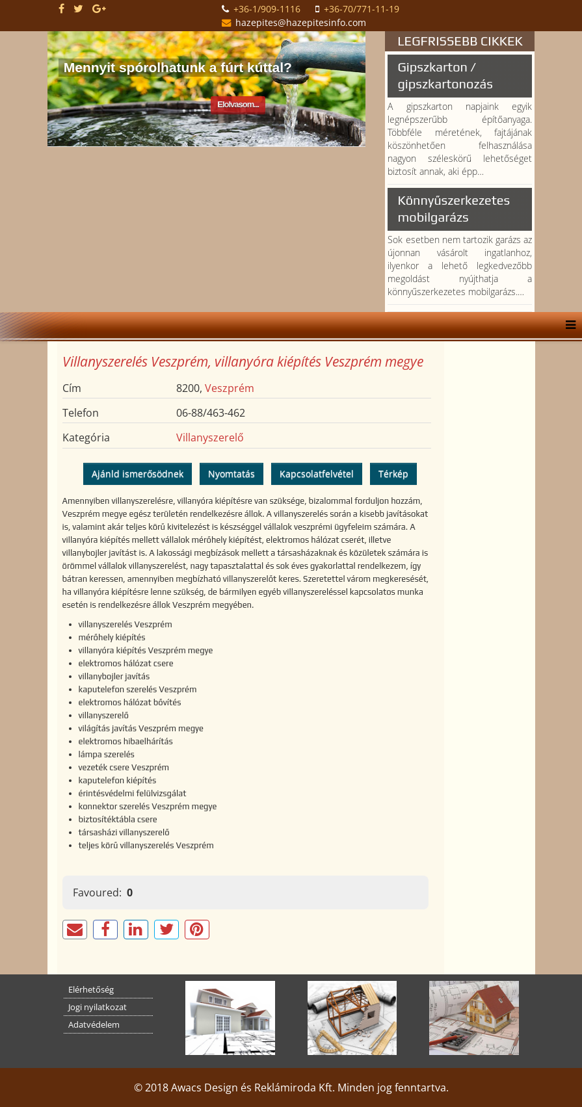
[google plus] (99, 8)
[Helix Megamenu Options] (567, 325)
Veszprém (229, 388)
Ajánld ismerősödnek (137, 473)
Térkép (393, 473)
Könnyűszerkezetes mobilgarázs (453, 208)
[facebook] (61, 8)
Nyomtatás (231, 473)
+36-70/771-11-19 (361, 9)
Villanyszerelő (210, 437)
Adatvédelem (94, 1024)
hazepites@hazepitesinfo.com (300, 22)
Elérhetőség (91, 989)
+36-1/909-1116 (266, 9)
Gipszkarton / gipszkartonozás (444, 75)
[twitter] (78, 8)
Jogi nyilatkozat (97, 1007)
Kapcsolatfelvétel (317, 473)
